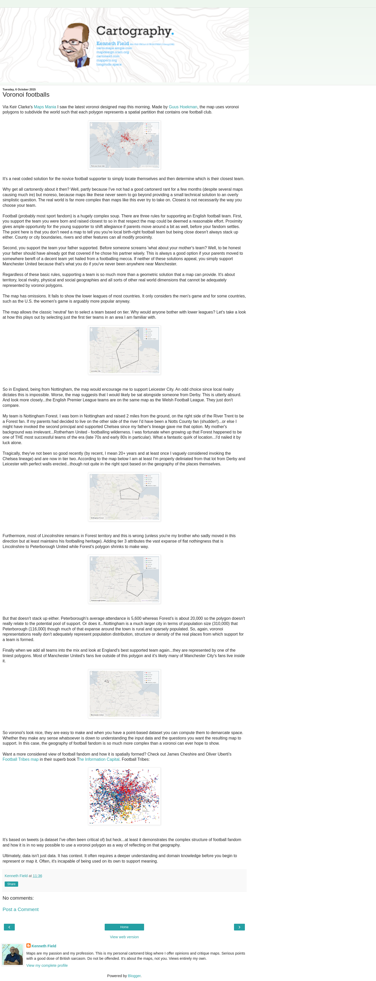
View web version (124, 937)
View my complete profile (47, 965)
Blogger (134, 976)
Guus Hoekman (183, 107)
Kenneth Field (44, 946)
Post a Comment (21, 909)
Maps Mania (45, 107)
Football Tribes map (21, 759)
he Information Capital (99, 759)
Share (11, 884)
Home (124, 927)
